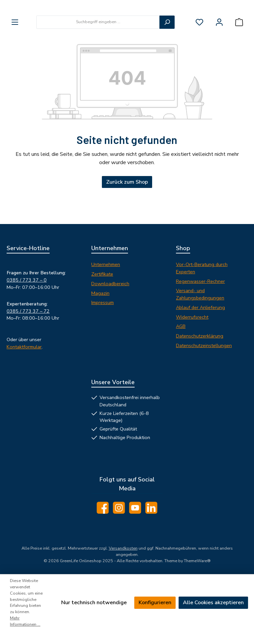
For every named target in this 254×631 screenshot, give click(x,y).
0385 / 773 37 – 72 (28, 311)
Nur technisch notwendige (94, 602)
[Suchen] (167, 51)
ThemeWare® (197, 560)
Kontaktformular (24, 346)
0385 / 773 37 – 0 (27, 280)
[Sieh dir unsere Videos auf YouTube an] (135, 507)
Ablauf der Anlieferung (200, 307)
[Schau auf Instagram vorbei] (118, 507)
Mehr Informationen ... (25, 621)
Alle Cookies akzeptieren (213, 602)
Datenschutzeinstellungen (204, 345)
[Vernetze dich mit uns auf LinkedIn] (151, 507)
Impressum (102, 302)
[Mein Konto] (219, 51)
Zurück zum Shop (127, 211)
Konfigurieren (155, 602)
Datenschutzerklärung (199, 336)
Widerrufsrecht (192, 317)
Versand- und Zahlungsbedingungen (200, 294)
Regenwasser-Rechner (200, 281)
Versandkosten (123, 548)
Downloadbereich (110, 283)
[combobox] (98, 51)
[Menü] (15, 51)
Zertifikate (102, 274)
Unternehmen (105, 264)
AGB (181, 326)
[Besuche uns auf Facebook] (102, 507)
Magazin (100, 293)
